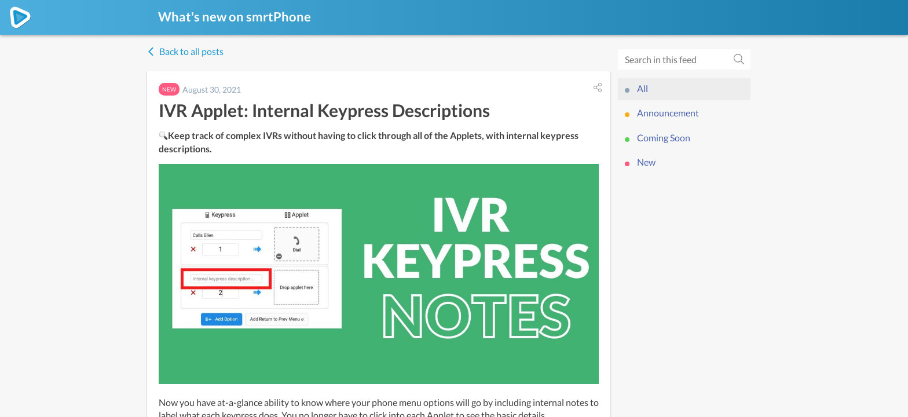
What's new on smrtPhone (234, 16)
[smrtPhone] (20, 17)
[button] (598, 87)
